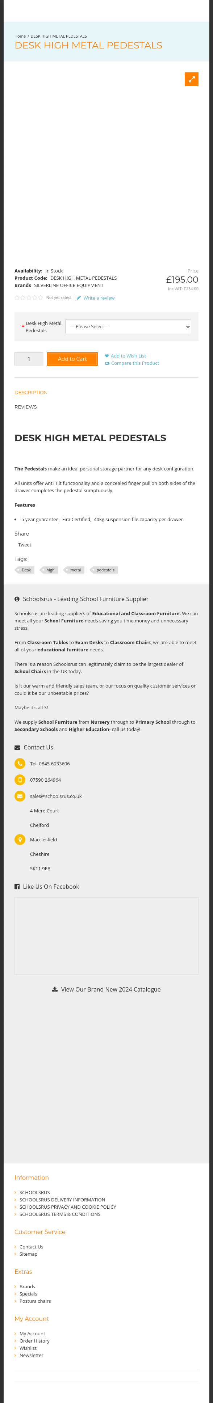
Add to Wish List (128, 355)
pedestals (105, 569)
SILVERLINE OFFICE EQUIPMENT (68, 285)
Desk (26, 569)
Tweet (24, 544)
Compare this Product (135, 363)
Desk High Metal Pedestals (44, 327)
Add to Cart (72, 359)
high (51, 569)
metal (75, 569)
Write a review (96, 297)
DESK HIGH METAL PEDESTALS (59, 36)
